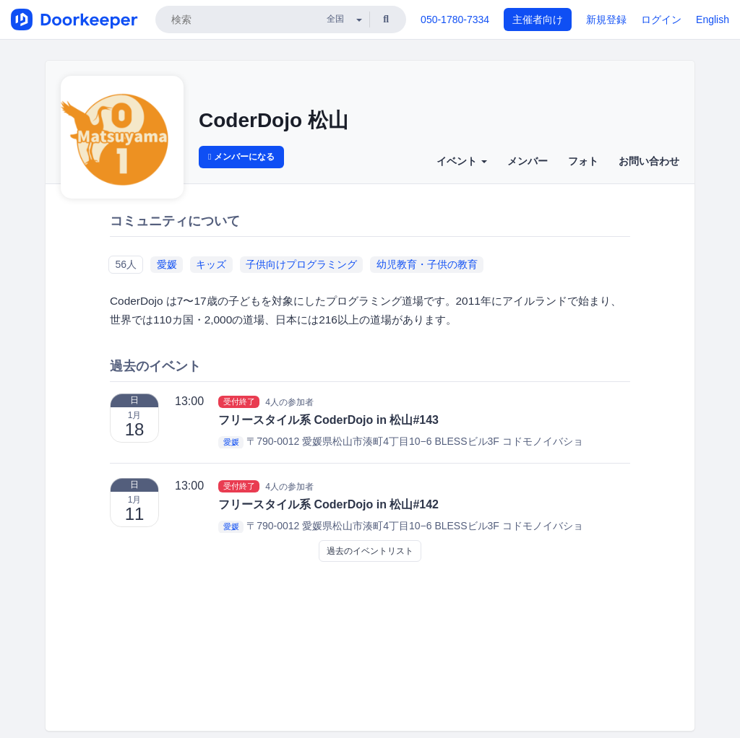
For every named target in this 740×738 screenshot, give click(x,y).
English (712, 19)
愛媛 (167, 264)
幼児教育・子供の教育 (427, 264)
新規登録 (606, 19)
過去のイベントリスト (370, 551)
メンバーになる (241, 157)
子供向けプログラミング (301, 264)
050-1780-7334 (455, 19)
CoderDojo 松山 (273, 120)
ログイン (661, 19)
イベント (461, 161)
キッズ (211, 264)
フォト (583, 161)
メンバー (527, 161)
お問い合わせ (649, 161)
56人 (126, 264)
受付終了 (239, 401)
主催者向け (537, 19)
